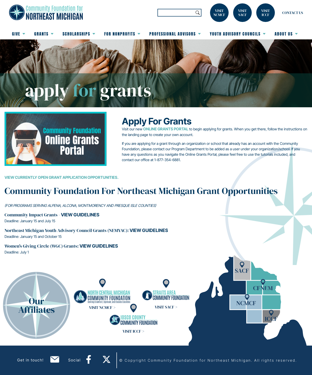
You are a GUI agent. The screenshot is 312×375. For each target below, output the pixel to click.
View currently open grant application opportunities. (62, 177)
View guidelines (80, 214)
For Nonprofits (122, 34)
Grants (43, 34)
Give (18, 34)
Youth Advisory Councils (238, 34)
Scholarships (79, 34)
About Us (286, 34)
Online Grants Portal (165, 129)
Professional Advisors (175, 34)
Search (197, 13)
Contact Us (292, 13)
